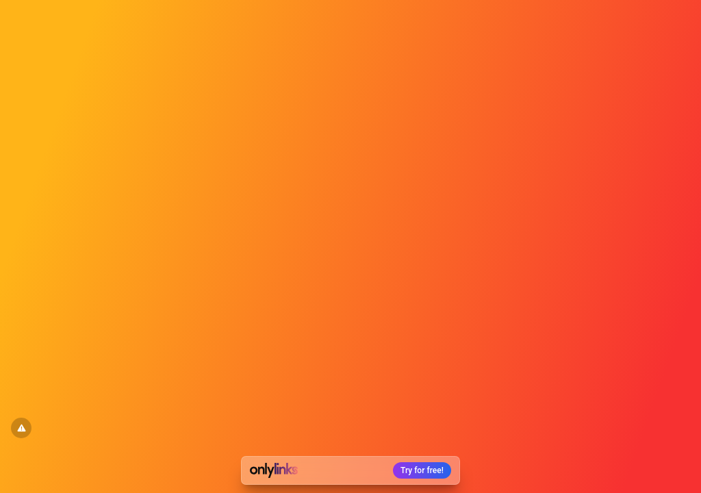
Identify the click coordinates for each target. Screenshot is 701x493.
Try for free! (422, 470)
